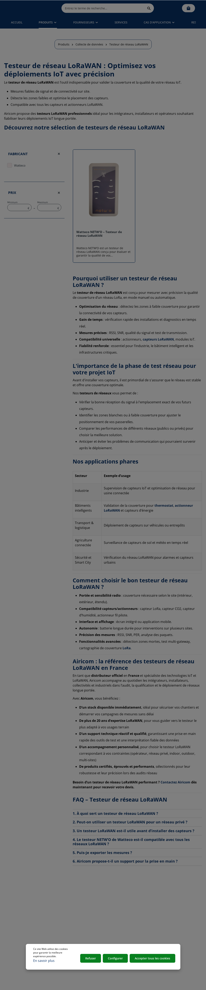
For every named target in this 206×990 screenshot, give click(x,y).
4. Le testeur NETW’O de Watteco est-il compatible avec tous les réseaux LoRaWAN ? (131, 841)
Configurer (115, 958)
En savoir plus (44, 960)
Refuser (91, 958)
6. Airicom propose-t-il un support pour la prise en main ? (125, 861)
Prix (34, 192)
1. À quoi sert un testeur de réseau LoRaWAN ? (115, 813)
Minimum (19, 206)
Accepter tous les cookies (152, 958)
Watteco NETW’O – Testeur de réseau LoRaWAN (99, 234)
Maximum (49, 206)
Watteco (19, 165)
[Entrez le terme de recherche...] (98, 8)
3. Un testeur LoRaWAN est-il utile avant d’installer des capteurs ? (133, 831)
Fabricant (34, 154)
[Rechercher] (144, 8)
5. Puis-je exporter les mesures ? (102, 853)
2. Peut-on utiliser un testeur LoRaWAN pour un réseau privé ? (130, 822)
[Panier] (188, 8)
